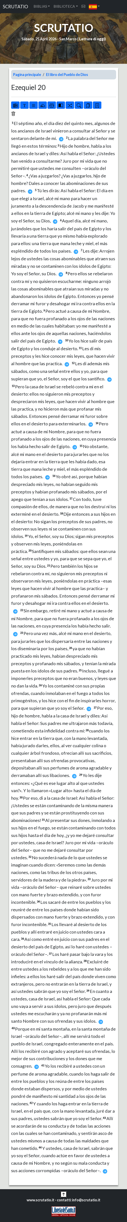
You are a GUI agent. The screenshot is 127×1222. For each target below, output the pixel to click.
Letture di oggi (92, 39)
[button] (94, 6)
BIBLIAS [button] (40, 6)
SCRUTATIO (15, 6)
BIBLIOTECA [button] (64, 6)
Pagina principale (27, 74)
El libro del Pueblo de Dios (67, 74)
